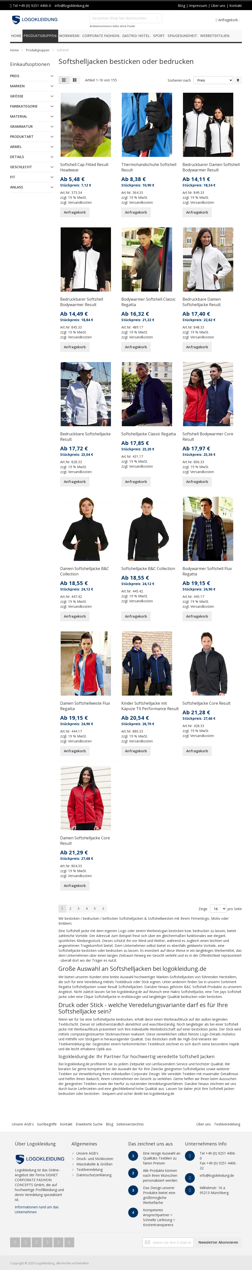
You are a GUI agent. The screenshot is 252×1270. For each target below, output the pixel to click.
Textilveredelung (227, 1124)
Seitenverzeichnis (130, 1124)
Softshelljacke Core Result (206, 703)
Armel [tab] (15, 146)
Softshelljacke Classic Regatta (148, 434)
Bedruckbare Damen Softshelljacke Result (201, 301)
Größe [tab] (16, 96)
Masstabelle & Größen (94, 1164)
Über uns (204, 1124)
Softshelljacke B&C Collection (148, 568)
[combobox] (126, 18)
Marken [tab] (17, 86)
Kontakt (66, 1124)
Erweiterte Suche (89, 1124)
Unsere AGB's (23, 1124)
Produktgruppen (37, 50)
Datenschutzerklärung (93, 1175)
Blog (109, 1124)
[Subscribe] (218, 1242)
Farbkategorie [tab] (24, 106)
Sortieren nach (179, 80)
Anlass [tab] (16, 187)
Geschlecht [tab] (21, 167)
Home (14, 50)
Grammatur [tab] (21, 126)
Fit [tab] (12, 177)
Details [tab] (17, 156)
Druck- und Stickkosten (94, 1158)
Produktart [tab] (22, 136)
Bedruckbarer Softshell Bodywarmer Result (81, 301)
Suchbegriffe (47, 1124)
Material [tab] (18, 116)
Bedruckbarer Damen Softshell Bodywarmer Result (211, 167)
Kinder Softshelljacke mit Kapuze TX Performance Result (150, 705)
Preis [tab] (14, 76)
